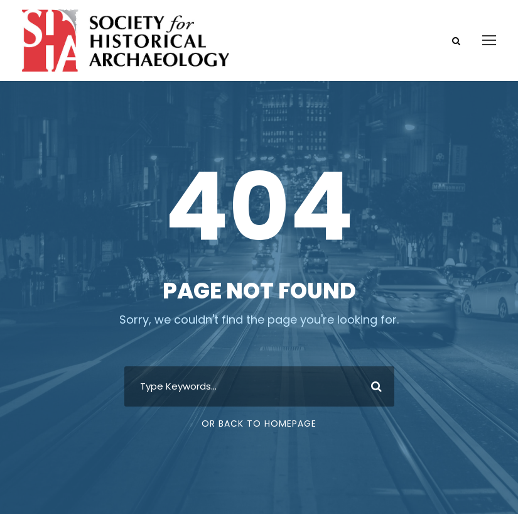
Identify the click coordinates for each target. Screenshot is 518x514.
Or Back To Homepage (259, 423)
